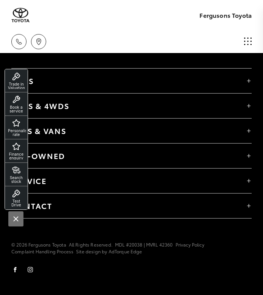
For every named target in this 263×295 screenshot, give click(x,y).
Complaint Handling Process (42, 251)
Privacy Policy (190, 244)
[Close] (15, 218)
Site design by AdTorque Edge (109, 251)
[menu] (248, 41)
